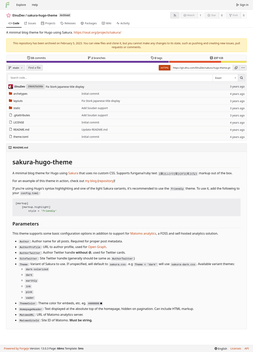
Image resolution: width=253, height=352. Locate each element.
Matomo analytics (143, 233)
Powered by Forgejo (16, 348)
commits (36, 58)
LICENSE (16, 122)
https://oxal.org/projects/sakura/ (97, 32)
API (246, 348)
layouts (16, 101)
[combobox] (225, 77)
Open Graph (97, 247)
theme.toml (18, 137)
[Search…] (241, 77)
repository (106, 181)
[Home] (7, 4)
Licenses (235, 348)
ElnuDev (18, 15)
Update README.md (95, 129)
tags (156, 58)
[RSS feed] (174, 15)
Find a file (34, 67)
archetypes (18, 93)
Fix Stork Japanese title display (65, 86)
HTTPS (164, 67)
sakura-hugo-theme (42, 15)
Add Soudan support (95, 108)
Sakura (73, 173)
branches (97, 58)
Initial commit (90, 93)
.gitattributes (19, 115)
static (14, 108)
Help (35, 5)
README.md (19, 129)
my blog (91, 181)
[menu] (243, 68)
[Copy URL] (236, 68)
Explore (21, 5)
